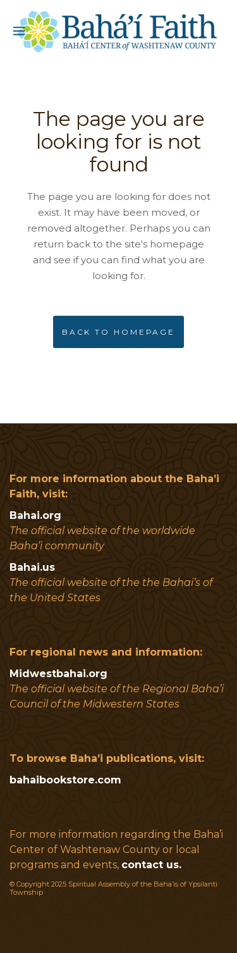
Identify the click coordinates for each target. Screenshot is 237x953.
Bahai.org (35, 515)
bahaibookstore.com (65, 780)
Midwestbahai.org (58, 674)
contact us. (151, 865)
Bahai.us (32, 567)
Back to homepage (118, 332)
